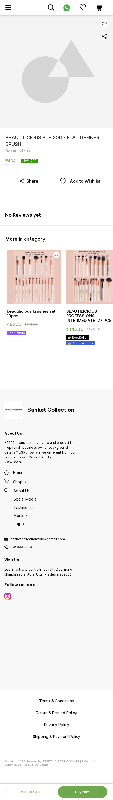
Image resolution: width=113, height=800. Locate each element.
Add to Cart (30, 792)
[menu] (8, 8)
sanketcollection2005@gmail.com (38, 539)
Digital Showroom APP (61, 761)
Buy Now (82, 792)
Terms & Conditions (35, 764)
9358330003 (21, 547)
